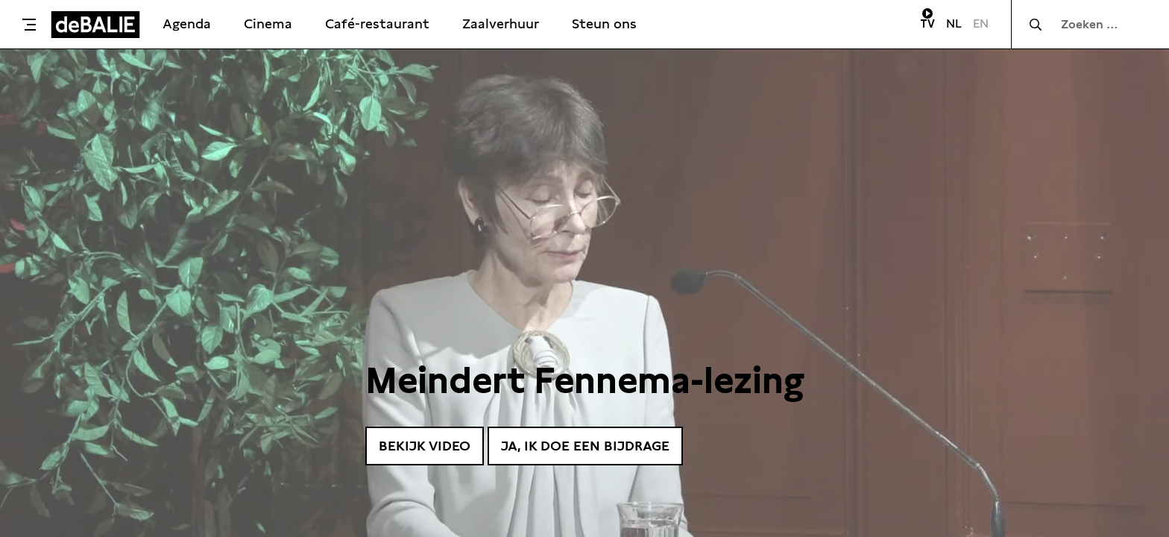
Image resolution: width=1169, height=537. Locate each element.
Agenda (187, 23)
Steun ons (604, 23)
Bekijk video (424, 445)
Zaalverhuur (500, 23)
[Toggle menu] (29, 25)
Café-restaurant (377, 23)
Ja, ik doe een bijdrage (585, 445)
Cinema (268, 23)
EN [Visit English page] (981, 23)
